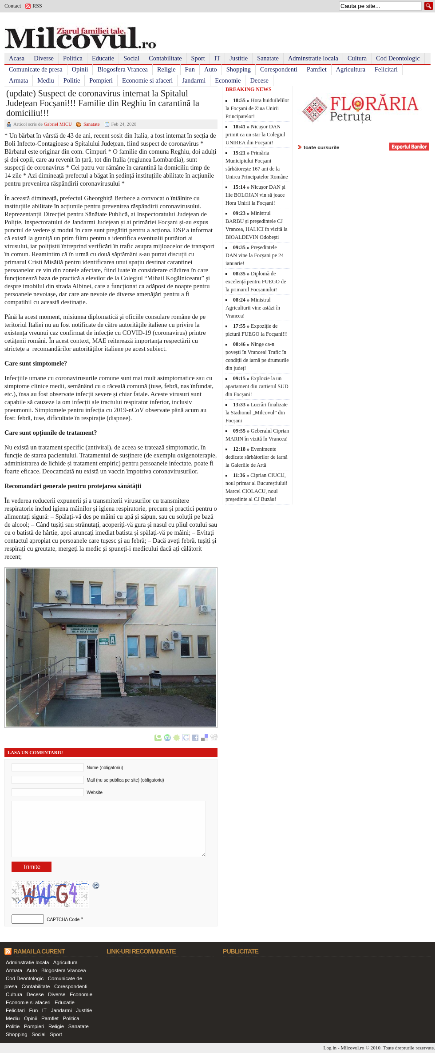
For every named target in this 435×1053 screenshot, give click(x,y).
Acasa (16, 58)
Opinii (80, 69)
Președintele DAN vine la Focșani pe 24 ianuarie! (254, 255)
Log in (330, 1047)
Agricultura (350, 69)
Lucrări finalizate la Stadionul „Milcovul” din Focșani (256, 412)
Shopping (238, 69)
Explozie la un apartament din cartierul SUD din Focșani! (257, 386)
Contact (12, 6)
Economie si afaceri (147, 80)
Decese (259, 80)
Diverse (44, 58)
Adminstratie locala (313, 58)
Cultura (357, 58)
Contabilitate (165, 58)
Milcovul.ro (352, 1047)
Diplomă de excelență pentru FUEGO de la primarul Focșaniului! (255, 281)
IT (217, 58)
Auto (210, 69)
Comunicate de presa (36, 69)
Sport (198, 58)
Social (131, 58)
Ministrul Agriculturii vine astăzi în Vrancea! (252, 308)
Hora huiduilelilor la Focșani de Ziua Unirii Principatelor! (257, 108)
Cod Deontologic (398, 58)
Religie (166, 69)
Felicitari (386, 69)
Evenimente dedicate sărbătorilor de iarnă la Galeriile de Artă (256, 457)
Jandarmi (194, 80)
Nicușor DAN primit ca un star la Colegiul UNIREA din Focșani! (255, 134)
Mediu (45, 80)
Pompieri (101, 80)
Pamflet (317, 69)
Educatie (103, 58)
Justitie (238, 58)
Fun (190, 69)
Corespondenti (278, 69)
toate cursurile (322, 147)
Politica (73, 58)
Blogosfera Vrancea (122, 69)
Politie (71, 80)
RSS (37, 6)
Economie (228, 80)
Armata (18, 80)
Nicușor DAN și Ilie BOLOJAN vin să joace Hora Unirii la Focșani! (255, 195)
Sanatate (268, 58)
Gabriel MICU (58, 124)
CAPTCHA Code (63, 919)
